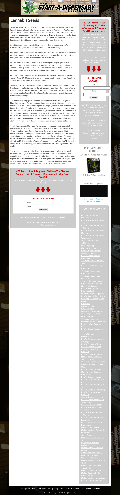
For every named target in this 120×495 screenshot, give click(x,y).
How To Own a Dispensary (91, 405)
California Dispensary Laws (91, 283)
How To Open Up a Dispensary (93, 344)
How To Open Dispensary (91, 347)
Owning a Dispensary (89, 253)
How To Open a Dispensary (91, 354)
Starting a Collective (89, 286)
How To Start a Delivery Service (93, 296)
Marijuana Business (88, 306)
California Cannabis (88, 475)
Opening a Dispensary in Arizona (93, 321)
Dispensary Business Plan (91, 251)
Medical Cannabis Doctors (91, 473)
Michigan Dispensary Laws (91, 248)
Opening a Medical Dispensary (92, 294)
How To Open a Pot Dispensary (93, 390)
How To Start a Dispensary (91, 481)
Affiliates (96, 489)
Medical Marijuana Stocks (91, 470)
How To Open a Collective (91, 369)
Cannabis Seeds (87, 468)
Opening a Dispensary (89, 319)
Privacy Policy (53, 489)
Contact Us (42, 489)
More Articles (31, 489)
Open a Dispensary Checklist (92, 397)
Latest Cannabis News (89, 458)
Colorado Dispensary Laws (91, 281)
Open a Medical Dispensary (91, 311)
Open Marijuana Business (91, 314)
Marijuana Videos (88, 445)
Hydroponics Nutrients (90, 443)
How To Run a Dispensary (91, 289)
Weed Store (85, 304)
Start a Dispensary (88, 435)
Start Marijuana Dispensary (91, 372)
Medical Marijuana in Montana (93, 478)
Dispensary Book (87, 291)
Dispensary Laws (87, 309)
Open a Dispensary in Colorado (93, 362)
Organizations (86, 489)
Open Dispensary (87, 246)
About (22, 489)
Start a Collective (87, 359)
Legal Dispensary (87, 316)
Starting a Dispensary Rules (91, 357)
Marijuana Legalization (90, 427)
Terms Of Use (64, 489)
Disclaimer (75, 489)
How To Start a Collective (91, 377)
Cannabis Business (88, 374)
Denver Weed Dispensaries (91, 465)
